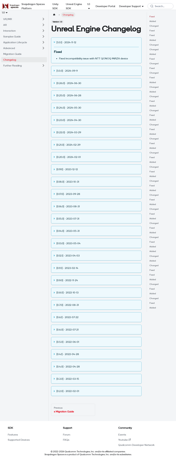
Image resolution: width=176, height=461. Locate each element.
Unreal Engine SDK (74, 6)
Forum (66, 434)
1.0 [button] (3, 12)
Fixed (152, 16)
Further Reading (12, 65)
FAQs (66, 439)
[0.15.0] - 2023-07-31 (67, 218)
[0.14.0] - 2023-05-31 (68, 230)
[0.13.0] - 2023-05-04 (68, 243)
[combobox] (160, 6)
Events (122, 434)
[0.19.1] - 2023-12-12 (67, 169)
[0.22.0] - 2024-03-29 (68, 132)
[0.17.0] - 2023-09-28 (68, 193)
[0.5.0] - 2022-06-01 (67, 341)
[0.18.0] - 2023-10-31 (67, 181)
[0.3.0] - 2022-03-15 (67, 378)
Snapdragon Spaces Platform (33, 6)
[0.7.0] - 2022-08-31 (67, 304)
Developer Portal (105, 6)
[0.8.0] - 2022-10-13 (67, 292)
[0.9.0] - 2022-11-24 (67, 280)
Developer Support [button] (130, 6)
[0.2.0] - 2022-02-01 (67, 391)
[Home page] (54, 14)
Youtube (124, 439)
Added (152, 21)
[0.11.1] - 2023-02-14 (67, 268)
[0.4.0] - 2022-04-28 (68, 366)
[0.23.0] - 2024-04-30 (68, 120)
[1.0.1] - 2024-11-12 (66, 42)
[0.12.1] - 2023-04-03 (68, 255)
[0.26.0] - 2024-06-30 (68, 83)
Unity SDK (55, 6)
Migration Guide (12, 53)
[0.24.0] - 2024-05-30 (68, 107)
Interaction (9, 30)
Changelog (9, 59)
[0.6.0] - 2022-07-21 (67, 329)
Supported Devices (19, 439)
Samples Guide (12, 36)
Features (13, 434)
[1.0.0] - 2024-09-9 (67, 70)
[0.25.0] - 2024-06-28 (68, 95)
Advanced (9, 48)
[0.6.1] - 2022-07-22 (67, 317)
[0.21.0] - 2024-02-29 (68, 144)
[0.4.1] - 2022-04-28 (67, 354)
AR (5, 24)
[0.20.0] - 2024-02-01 (68, 157)
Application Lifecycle (15, 42)
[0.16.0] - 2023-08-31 (68, 206)
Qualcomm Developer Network (136, 444)
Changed (154, 26)
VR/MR (7, 19)
